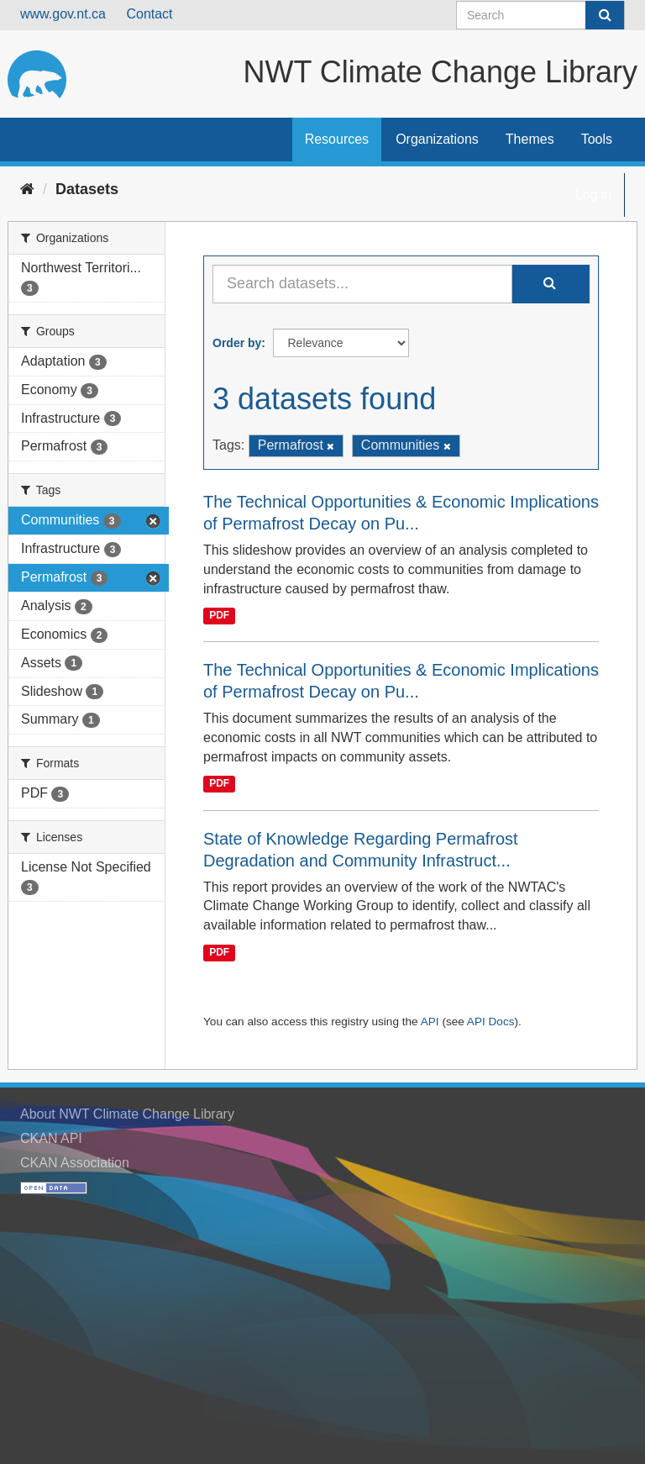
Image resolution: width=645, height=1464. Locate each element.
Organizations (437, 139)
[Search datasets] (540, 15)
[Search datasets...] (362, 284)
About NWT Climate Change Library (127, 1114)
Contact (149, 14)
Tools (596, 139)
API (430, 1021)
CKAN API (51, 1138)
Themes (530, 139)
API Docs (491, 1021)
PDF (219, 615)
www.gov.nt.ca (63, 14)
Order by (236, 343)
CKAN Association (74, 1163)
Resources (337, 139)
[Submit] (604, 15)
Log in (593, 194)
